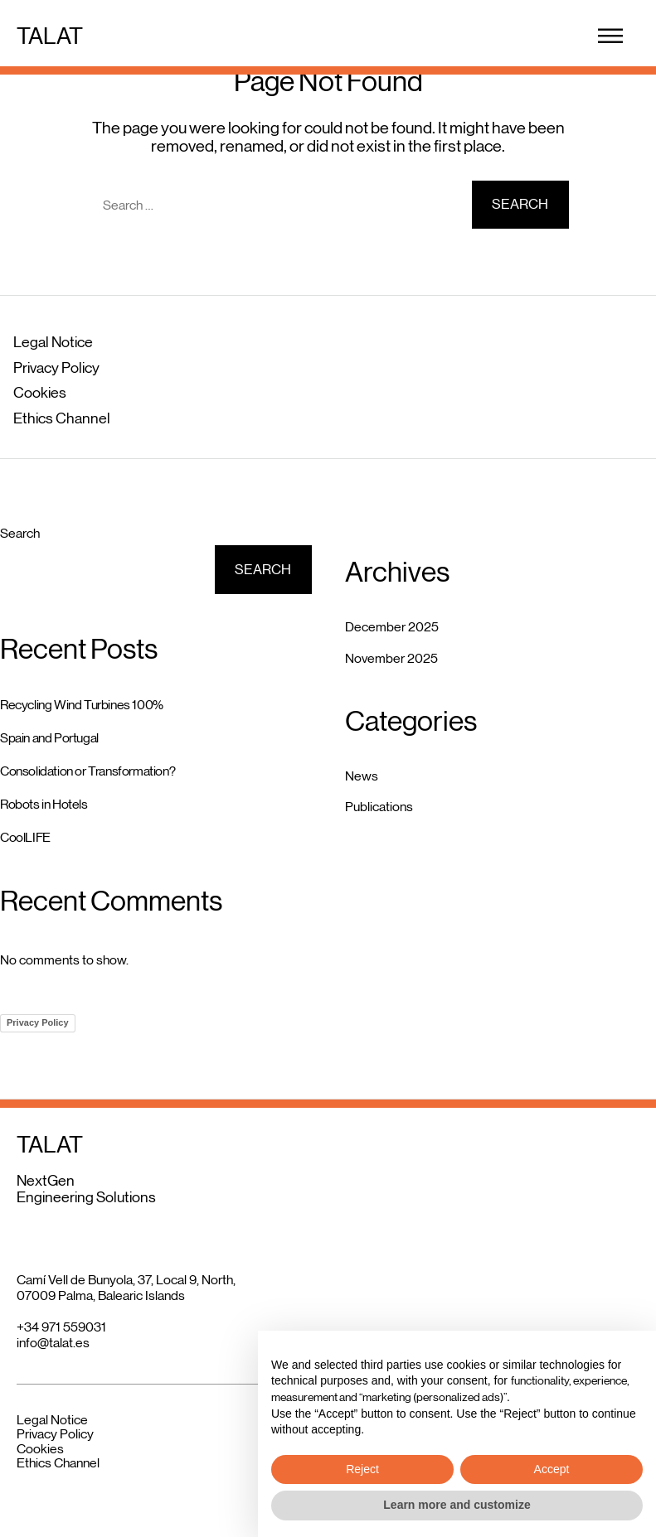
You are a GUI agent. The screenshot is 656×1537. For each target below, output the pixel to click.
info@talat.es (53, 1343)
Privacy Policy (56, 368)
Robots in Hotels (44, 804)
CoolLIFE (25, 837)
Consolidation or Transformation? (87, 771)
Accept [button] (552, 1469)
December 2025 (392, 627)
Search (20, 533)
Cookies (39, 392)
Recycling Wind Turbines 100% (81, 705)
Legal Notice (53, 342)
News (361, 776)
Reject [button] (362, 1469)
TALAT (50, 35)
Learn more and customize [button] (456, 1504)
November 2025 (391, 658)
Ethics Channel (61, 418)
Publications (379, 806)
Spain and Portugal (49, 738)
